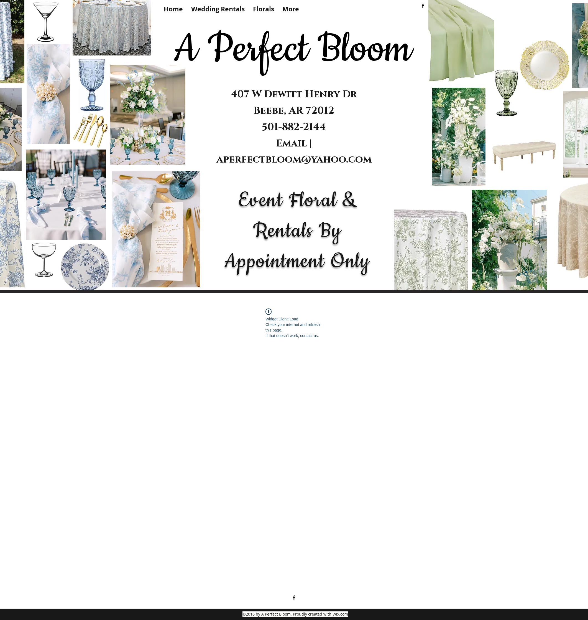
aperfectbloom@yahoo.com (294, 159)
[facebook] (423, 6)
